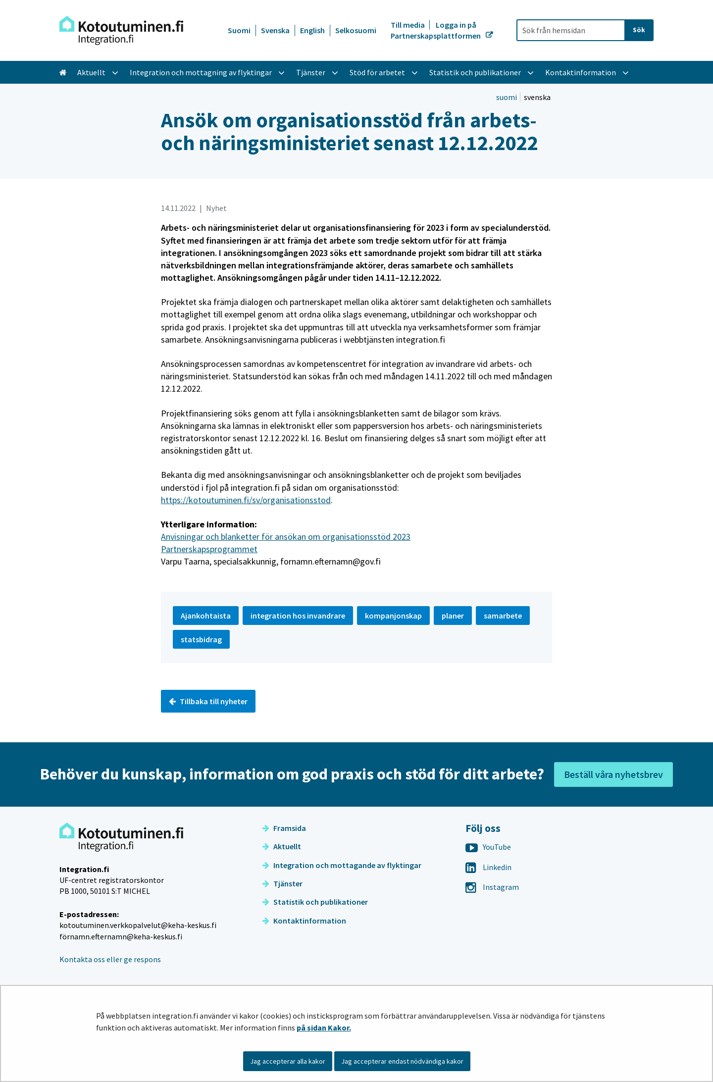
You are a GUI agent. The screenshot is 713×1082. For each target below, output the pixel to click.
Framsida (284, 828)
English (312, 30)
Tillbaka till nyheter (208, 701)
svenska (537, 97)
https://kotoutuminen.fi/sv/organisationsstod (246, 500)
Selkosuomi (355, 30)
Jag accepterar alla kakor (287, 1061)
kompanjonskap (393, 615)
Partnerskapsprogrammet (209, 549)
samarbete (503, 615)
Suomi (239, 30)
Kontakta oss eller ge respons (110, 959)
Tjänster (282, 883)
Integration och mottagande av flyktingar (341, 865)
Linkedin (488, 867)
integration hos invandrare (298, 615)
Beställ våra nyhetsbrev (613, 774)
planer (453, 615)
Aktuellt (281, 846)
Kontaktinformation (304, 921)
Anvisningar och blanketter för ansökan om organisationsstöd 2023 (285, 536)
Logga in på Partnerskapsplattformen (436, 30)
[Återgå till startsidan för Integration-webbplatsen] (121, 30)
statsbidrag (201, 639)
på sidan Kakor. (324, 1027)
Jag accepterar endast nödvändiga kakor (402, 1061)
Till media (408, 25)
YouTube (488, 847)
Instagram (492, 887)
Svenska (275, 30)
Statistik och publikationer (315, 902)
